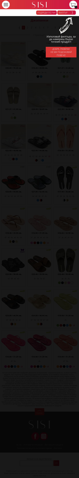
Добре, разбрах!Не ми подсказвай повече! (61, 52)
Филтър (66, 12)
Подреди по (46, 12)
